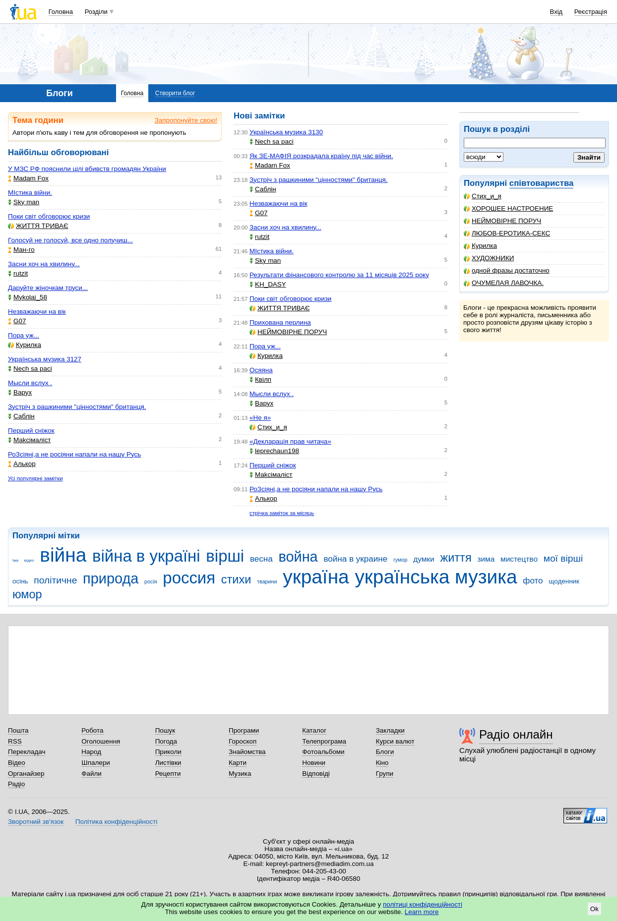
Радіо (16, 784)
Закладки (390, 730)
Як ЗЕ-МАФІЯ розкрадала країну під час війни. (321, 156)
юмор (27, 594)
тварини (267, 581)
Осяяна (261, 370)
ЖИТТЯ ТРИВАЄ (38, 226)
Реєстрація (590, 11)
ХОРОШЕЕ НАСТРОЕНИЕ (508, 208)
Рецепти (168, 773)
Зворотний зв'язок (35, 821)
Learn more (422, 912)
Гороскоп (242, 741)
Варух (20, 392)
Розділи (96, 11)
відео (29, 560)
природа (110, 578)
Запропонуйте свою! (186, 120)
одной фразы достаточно (507, 270)
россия (189, 578)
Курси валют (395, 741)
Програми (244, 730)
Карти (238, 762)
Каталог (314, 730)
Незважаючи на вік (37, 311)
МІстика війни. (30, 192)
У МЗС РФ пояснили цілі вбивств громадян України (87, 169)
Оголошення (100, 741)
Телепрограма (324, 741)
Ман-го (21, 249)
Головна (61, 11)
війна (63, 555)
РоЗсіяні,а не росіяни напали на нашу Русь (74, 454)
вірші (225, 556)
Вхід (556, 11)
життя (455, 557)
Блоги (385, 751)
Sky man (23, 202)
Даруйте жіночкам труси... (48, 287)
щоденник (564, 581)
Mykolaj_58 (27, 297)
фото (533, 580)
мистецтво (519, 559)
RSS (15, 741)
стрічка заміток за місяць (281, 513)
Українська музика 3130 (286, 132)
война (297, 557)
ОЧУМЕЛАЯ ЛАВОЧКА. (504, 283)
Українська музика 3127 (44, 359)
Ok (594, 909)
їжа (15, 560)
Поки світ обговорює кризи (49, 216)
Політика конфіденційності (116, 821)
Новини (313, 762)
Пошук (165, 730)
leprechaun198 (274, 451)
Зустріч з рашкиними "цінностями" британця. (77, 406)
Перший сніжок (31, 430)
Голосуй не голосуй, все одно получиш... (70, 240)
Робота (92, 730)
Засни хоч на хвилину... (44, 264)
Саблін (21, 416)
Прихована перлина (280, 322)
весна (261, 559)
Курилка (480, 245)
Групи (384, 773)
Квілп (260, 379)
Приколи (168, 751)
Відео (16, 762)
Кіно (382, 762)
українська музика (436, 576)
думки (423, 559)
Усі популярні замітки (35, 478)
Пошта (18, 730)
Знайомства (247, 751)
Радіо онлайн (516, 734)
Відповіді (316, 773)
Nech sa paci (30, 368)
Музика (240, 773)
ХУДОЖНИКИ (489, 258)
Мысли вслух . (30, 383)
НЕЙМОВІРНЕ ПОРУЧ (502, 221)
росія (150, 581)
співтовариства (541, 183)
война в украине (355, 559)
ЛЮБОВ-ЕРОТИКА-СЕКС (507, 233)
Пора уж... (23, 335)
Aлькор (22, 463)
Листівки (168, 762)
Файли (91, 773)
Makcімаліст (29, 440)
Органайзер (26, 773)
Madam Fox (28, 178)
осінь (20, 581)
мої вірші (563, 558)
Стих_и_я (482, 196)
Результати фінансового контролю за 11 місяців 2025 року (339, 275)
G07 (17, 321)
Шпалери (95, 762)
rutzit (18, 273)
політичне (55, 580)
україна (316, 576)
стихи (236, 579)
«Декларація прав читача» (290, 441)
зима (485, 559)
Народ (91, 751)
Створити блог (175, 93)
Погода (166, 741)
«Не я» (260, 417)
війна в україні (146, 556)
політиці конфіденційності (422, 904)
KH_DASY (267, 284)
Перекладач (26, 751)
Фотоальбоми (323, 751)
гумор (400, 560)
